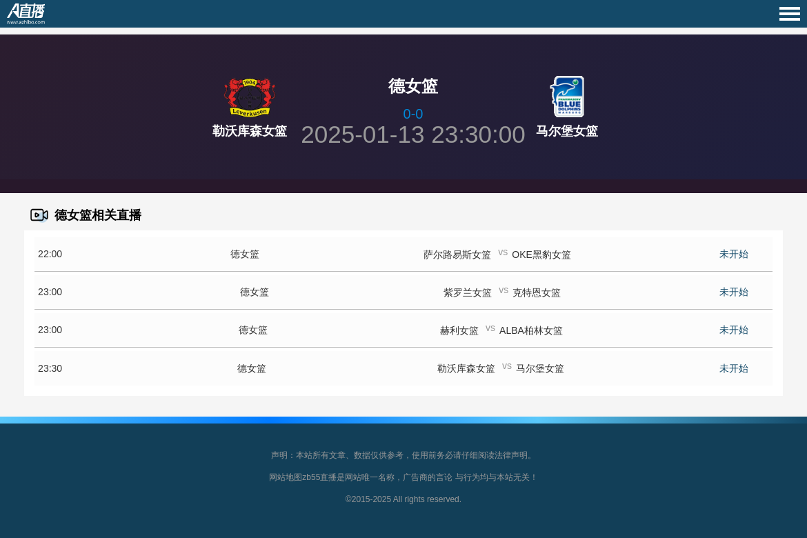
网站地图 (285, 477)
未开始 (733, 253)
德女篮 (244, 253)
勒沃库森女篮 (249, 131)
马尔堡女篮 (567, 131)
